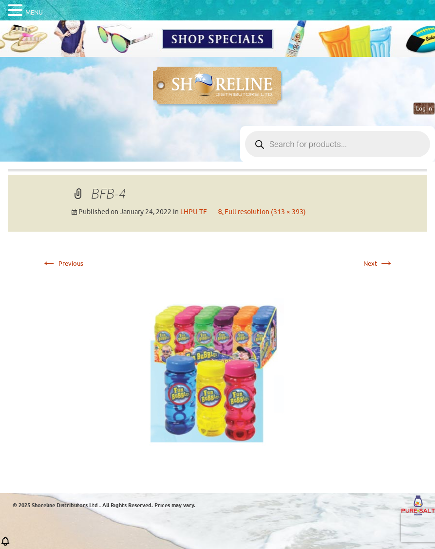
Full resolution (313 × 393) (265, 212)
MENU (34, 12)
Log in (424, 108)
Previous (62, 263)
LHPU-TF (193, 212)
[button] (5, 544)
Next (378, 263)
